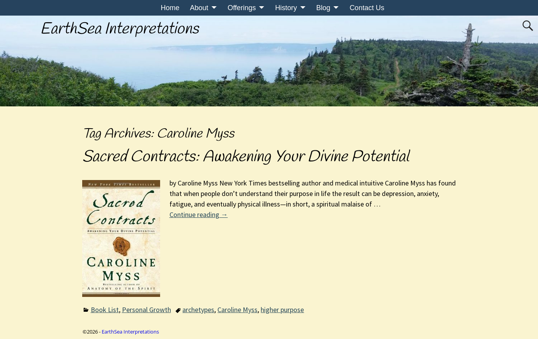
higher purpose (282, 309)
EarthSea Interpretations (119, 29)
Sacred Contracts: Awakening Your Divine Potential (245, 157)
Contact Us (366, 8)
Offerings (242, 8)
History (286, 8)
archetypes (198, 309)
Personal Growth (146, 309)
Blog (323, 8)
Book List (105, 309)
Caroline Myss (237, 309)
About (199, 8)
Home (170, 8)
